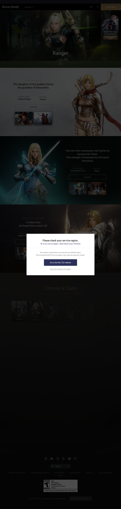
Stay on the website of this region (60, 269)
